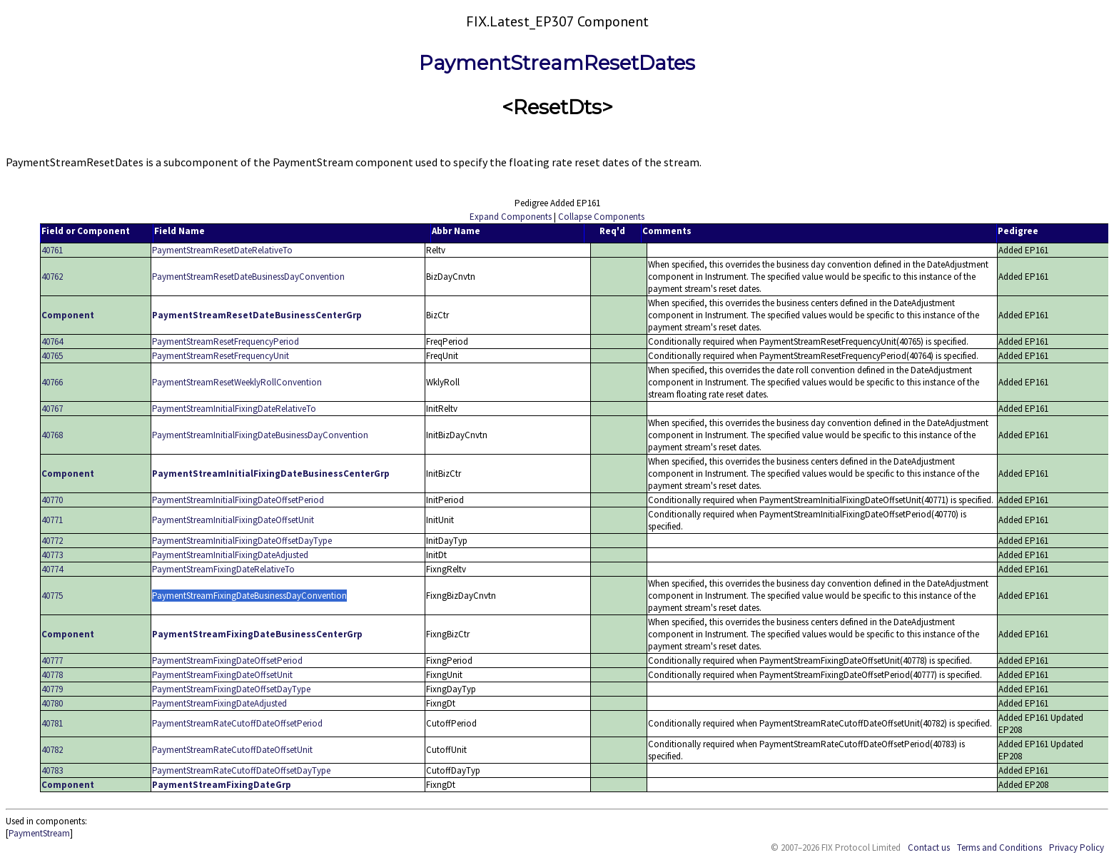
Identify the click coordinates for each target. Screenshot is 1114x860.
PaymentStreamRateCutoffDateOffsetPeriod (237, 723)
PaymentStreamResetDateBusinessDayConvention (248, 276)
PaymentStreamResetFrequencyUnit (220, 356)
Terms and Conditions (999, 847)
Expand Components (511, 217)
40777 (52, 660)
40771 (52, 520)
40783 (52, 770)
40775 (52, 596)
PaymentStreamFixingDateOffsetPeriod (227, 660)
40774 (52, 569)
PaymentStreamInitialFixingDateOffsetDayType (242, 541)
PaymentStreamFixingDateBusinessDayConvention (249, 596)
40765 (52, 356)
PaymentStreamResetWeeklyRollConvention (237, 382)
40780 (52, 703)
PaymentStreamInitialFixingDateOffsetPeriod (238, 500)
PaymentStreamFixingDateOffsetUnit (222, 675)
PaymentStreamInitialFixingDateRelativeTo (234, 409)
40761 (52, 250)
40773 (52, 555)
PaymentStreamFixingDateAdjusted (219, 703)
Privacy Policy (1076, 847)
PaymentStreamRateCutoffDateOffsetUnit (232, 750)
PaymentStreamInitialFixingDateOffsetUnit (233, 520)
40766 (52, 382)
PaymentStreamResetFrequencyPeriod (225, 341)
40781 (52, 723)
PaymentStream (39, 833)
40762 (52, 276)
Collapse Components (601, 217)
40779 (52, 689)
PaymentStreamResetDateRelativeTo (222, 250)
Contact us (929, 847)
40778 (52, 675)
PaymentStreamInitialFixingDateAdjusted (230, 555)
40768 (52, 435)
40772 (52, 541)
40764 (52, 341)
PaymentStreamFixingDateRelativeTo (223, 569)
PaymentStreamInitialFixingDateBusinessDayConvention (260, 435)
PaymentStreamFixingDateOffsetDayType (231, 689)
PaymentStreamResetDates (557, 63)
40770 (52, 500)
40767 (52, 409)
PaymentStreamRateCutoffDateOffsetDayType (241, 770)
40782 (52, 750)
